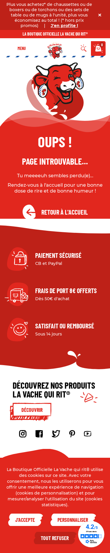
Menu (22, 48)
